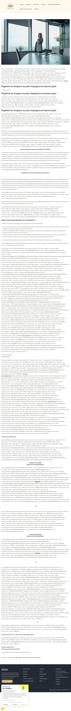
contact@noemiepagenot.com (8, 436)
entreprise (25, 657)
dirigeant (20, 657)
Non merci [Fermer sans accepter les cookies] (6, 704)
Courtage (15, 657)
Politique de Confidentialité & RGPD (24, 634)
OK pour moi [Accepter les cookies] (24, 704)
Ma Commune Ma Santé (26, 9)
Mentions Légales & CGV (7, 634)
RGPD (41, 681)
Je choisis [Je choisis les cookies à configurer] (15, 704)
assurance (9, 657)
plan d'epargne (37, 657)
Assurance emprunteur (54, 4)
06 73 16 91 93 (26, 335)
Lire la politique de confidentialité (9, 700)
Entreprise (36, 4)
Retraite (43, 4)
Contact (36, 9)
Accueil (21, 4)
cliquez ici (37, 481)
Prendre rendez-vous (7, 681)
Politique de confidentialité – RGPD (62, 689)
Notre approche (43, 674)
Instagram (58, 683)
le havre (31, 657)
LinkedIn (57, 681)
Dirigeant (28, 4)
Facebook (58, 679)
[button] (2, 708)
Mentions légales (43, 678)
